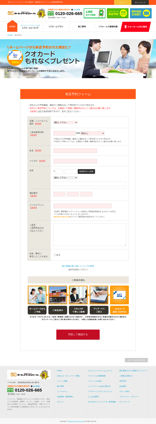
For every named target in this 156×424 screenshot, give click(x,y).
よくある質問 (93, 397)
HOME (9, 35)
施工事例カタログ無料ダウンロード (133, 371)
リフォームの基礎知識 (96, 376)
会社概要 (76, 10)
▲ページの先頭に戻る (136, 360)
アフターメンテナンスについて (100, 391)
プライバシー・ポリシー (128, 397)
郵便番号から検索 (86, 171)
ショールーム (62, 391)
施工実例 (60, 386)
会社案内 (122, 386)
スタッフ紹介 (124, 391)
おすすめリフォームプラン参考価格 (102, 402)
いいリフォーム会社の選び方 (99, 386)
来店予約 (122, 381)
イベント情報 (62, 381)
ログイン (122, 3)
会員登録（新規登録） (65, 397)
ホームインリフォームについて (100, 371)
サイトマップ (140, 3)
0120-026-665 (68, 13)
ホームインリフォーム (76, 421)
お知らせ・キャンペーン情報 (68, 376)
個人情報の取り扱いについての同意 (78, 266)
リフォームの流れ (95, 381)
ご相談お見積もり (126, 376)
